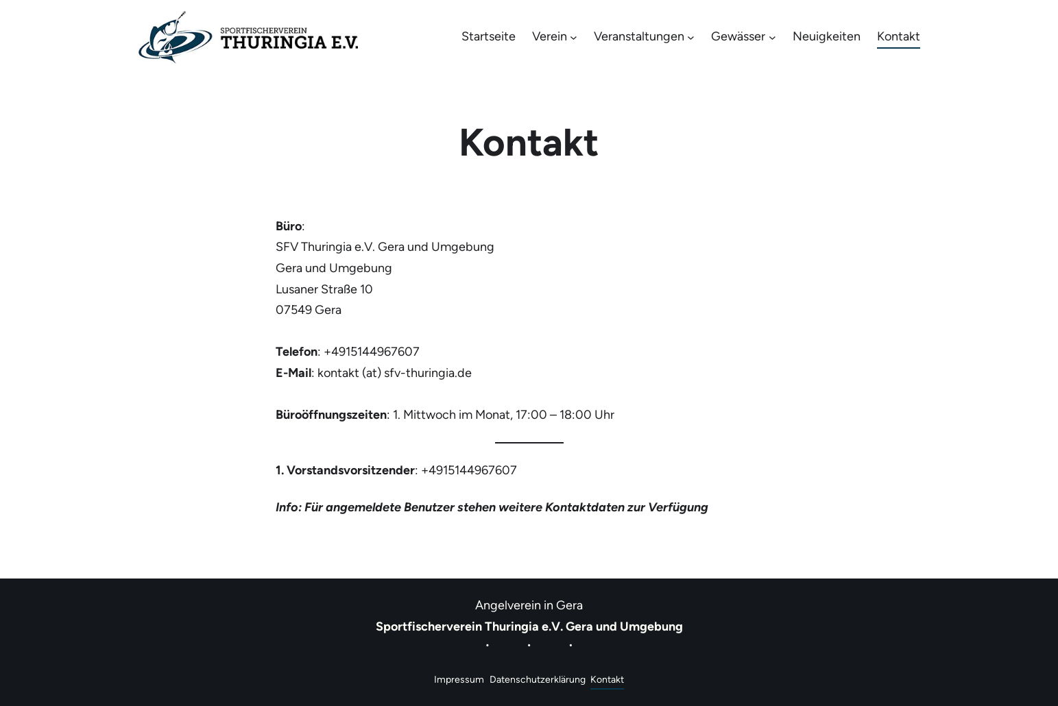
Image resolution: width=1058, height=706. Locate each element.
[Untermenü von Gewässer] (772, 37)
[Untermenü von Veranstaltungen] (691, 37)
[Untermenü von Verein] (573, 37)
